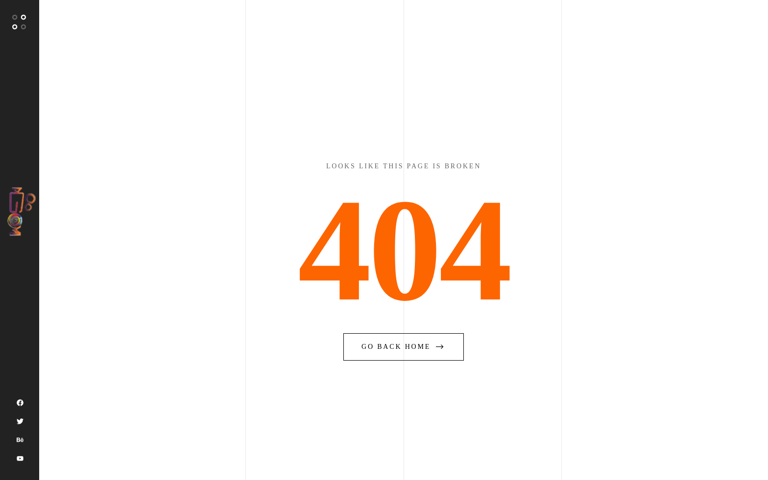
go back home (403, 346)
